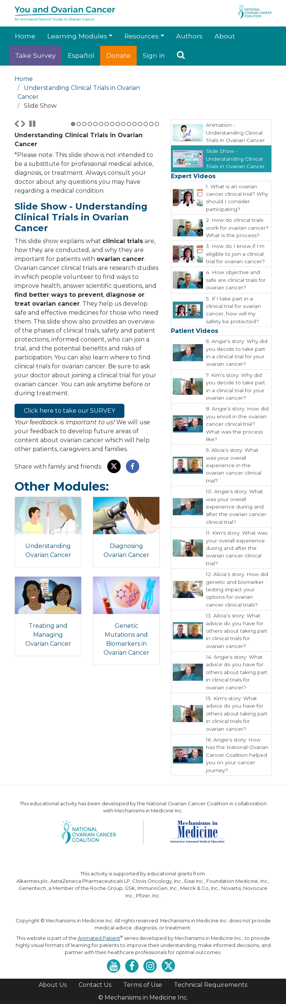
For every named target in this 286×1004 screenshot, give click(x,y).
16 (157, 205)
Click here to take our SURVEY (69, 492)
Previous (17, 205)
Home (25, 36)
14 (145, 205)
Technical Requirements (210, 984)
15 (151, 205)
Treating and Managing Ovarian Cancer (48, 722)
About (224, 36)
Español (81, 55)
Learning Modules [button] (77, 36)
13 (140, 205)
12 (134, 205)
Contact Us (95, 984)
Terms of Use (142, 984)
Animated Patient (99, 938)
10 (123, 205)
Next (23, 205)
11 (129, 205)
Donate (118, 55)
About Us (53, 984)
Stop (32, 205)
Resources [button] (141, 36)
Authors (189, 36)
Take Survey (35, 55)
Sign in (154, 55)
